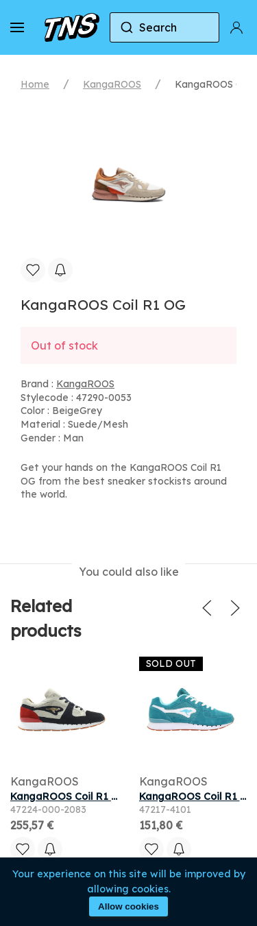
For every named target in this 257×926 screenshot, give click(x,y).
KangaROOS (112, 84)
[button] (17, 27)
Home (35, 84)
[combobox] (164, 27)
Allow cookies (128, 906)
